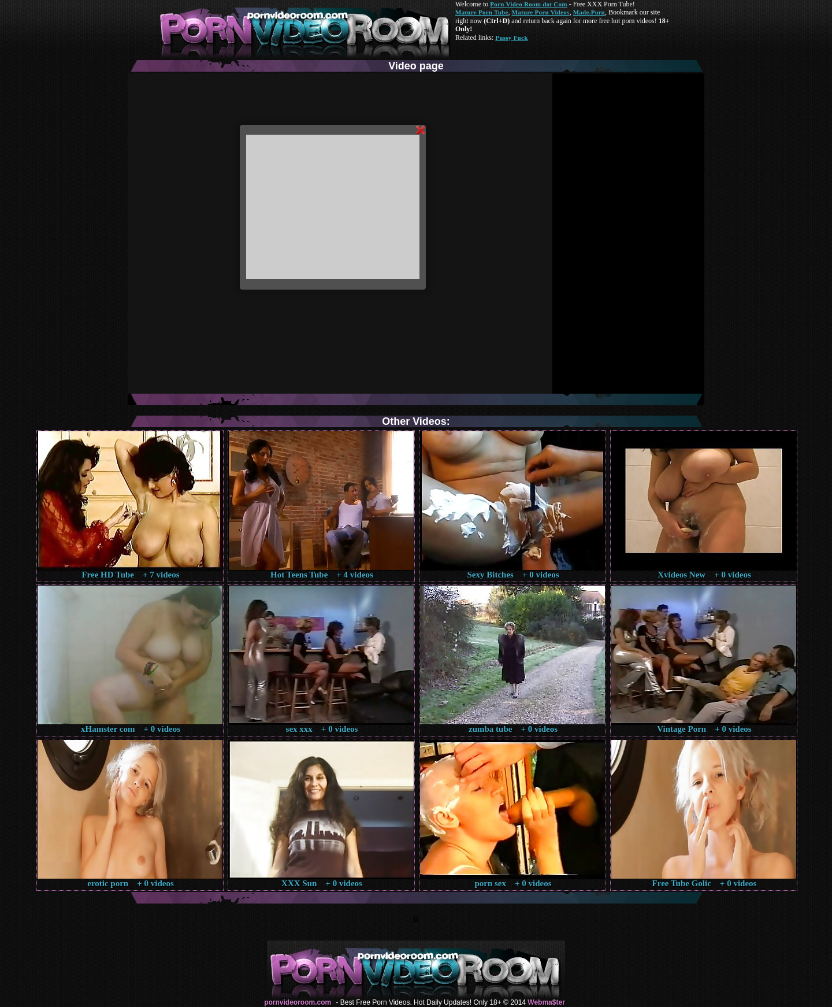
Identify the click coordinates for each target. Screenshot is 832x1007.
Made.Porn (589, 12)
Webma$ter (546, 1002)
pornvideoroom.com (297, 1002)
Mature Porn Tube (481, 12)
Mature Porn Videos (541, 12)
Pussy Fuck (511, 37)
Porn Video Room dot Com (528, 4)
